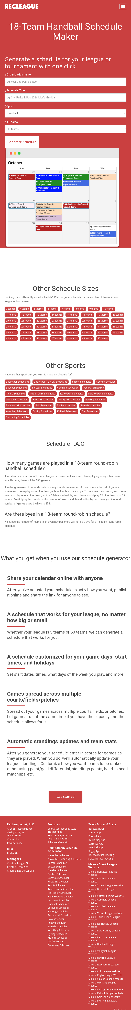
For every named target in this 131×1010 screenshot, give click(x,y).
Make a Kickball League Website (106, 993)
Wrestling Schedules (17, 411)
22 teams (42, 320)
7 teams (66, 308)
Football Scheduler (58, 881)
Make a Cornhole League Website (102, 901)
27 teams (118, 320)
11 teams (11, 314)
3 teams (10, 308)
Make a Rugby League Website (105, 975)
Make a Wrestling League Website (102, 984)
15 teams (72, 314)
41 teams (87, 332)
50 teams (102, 338)
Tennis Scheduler (57, 885)
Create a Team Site (17, 867)
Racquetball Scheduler (60, 915)
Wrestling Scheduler (58, 930)
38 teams (42, 332)
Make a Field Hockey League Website (104, 932)
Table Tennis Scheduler (60, 889)
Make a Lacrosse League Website (102, 939)
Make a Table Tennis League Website (104, 918)
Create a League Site (18, 863)
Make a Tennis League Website (105, 913)
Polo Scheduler (56, 919)
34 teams (102, 326)
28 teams (11, 326)
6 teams (52, 308)
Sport (9, 106)
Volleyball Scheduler (58, 907)
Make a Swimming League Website (102, 1002)
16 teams (87, 314)
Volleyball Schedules (69, 399)
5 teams (38, 308)
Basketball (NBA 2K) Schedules (50, 381)
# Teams (11, 122)
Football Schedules (94, 387)
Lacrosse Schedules (16, 399)
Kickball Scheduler (57, 937)
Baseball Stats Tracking (101, 854)
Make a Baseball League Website (101, 890)
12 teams (26, 314)
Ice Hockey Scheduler (59, 892)
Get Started (65, 797)
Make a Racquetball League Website (103, 966)
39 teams (57, 332)
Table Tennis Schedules (42, 393)
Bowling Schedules (95, 399)
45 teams (26, 338)
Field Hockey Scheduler (60, 896)
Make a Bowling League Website (101, 959)
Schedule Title (15, 90)
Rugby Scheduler (57, 922)
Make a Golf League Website (104, 996)
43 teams (118, 332)
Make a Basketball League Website (102, 873)
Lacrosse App (95, 843)
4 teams (24, 308)
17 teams (102, 314)
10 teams (108, 308)
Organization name (18, 74)
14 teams (57, 314)
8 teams (79, 308)
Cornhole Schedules (68, 387)
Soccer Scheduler (57, 862)
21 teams (26, 320)
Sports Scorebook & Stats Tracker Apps (62, 830)
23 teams (57, 320)
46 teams (42, 338)
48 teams (72, 338)
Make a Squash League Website (105, 978)
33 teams (87, 326)
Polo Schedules (44, 405)
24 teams (72, 320)
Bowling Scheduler (58, 911)
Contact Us (13, 839)
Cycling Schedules (42, 411)
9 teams (93, 308)
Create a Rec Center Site (20, 870)
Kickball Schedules (67, 411)
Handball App (95, 847)
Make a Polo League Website (104, 971)
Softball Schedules (42, 387)
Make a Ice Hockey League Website (103, 925)
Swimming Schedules (17, 417)
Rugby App (94, 851)
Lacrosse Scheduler (58, 900)
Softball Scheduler (57, 874)
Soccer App (94, 832)
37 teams (26, 332)
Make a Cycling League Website (105, 989)
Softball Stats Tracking (100, 858)
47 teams (57, 338)
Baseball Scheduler (58, 870)
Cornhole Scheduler (58, 877)
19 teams (118, 314)
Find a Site (12, 853)
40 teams (72, 332)
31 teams (57, 326)
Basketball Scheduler (59, 855)
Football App (95, 836)
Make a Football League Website (101, 880)
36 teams (11, 332)
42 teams (102, 332)
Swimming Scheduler (59, 945)
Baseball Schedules (16, 387)
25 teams (87, 320)
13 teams (42, 314)
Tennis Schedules (15, 393)
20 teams (11, 320)
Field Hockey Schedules (100, 393)
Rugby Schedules (66, 405)
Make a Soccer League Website (105, 885)
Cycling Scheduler (57, 934)
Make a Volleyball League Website (102, 952)
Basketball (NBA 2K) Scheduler (64, 859)
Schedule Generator (58, 842)
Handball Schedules (42, 399)
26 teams (102, 320)
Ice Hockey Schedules (71, 393)
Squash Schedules (90, 405)
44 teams (11, 338)
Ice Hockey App (96, 839)
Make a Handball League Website (101, 945)
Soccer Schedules (81, 381)
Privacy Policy (14, 843)
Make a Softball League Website (106, 895)
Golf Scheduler (56, 941)
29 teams (26, 326)
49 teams (87, 338)
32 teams (72, 326)
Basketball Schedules (17, 381)
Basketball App (96, 828)
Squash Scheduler (57, 926)
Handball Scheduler (58, 904)
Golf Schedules (90, 411)
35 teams (118, 326)
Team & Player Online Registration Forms (60, 837)
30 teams (42, 326)
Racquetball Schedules (18, 405)
